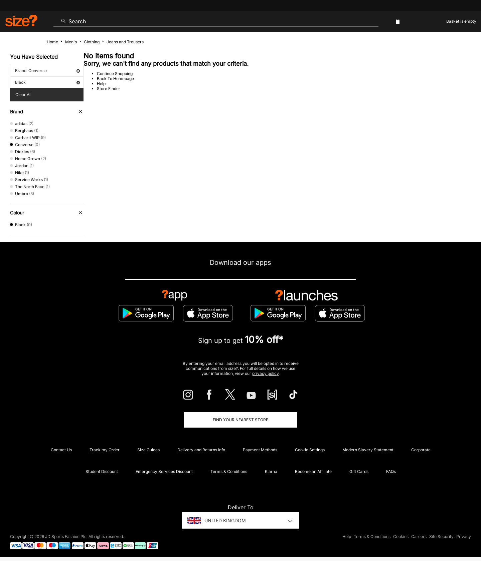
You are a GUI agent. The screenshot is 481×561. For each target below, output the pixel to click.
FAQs (391, 471)
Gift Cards (358, 471)
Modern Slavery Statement (367, 449)
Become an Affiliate (313, 471)
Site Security (441, 536)
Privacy (463, 536)
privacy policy (265, 373)
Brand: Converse (47, 70)
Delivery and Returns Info (201, 449)
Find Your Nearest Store (240, 419)
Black (47, 82)
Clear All (23, 94)
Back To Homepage (115, 78)
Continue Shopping (115, 73)
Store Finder (108, 88)
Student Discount (102, 471)
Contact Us (61, 449)
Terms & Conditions (228, 471)
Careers (419, 536)
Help (101, 83)
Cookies (401, 536)
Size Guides (148, 449)
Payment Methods (260, 449)
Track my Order (105, 449)
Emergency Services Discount (164, 471)
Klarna (271, 471)
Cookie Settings (310, 449)
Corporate (421, 449)
